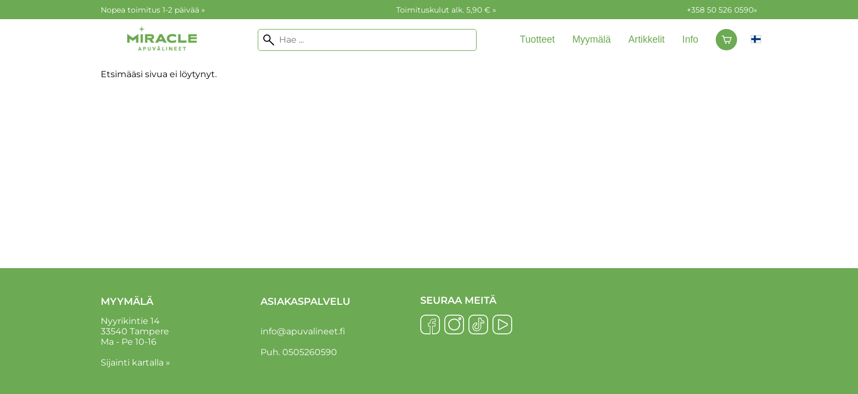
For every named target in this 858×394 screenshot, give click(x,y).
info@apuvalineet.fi (302, 331)
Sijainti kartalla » (135, 362)
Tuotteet (537, 39)
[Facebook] (430, 326)
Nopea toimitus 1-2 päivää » (153, 10)
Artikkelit (646, 39)
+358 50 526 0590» (722, 10)
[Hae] (367, 40)
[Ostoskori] (726, 40)
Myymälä (591, 39)
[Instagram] (454, 326)
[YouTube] (502, 326)
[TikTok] (478, 326)
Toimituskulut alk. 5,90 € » (446, 10)
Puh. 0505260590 (298, 352)
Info (690, 39)
